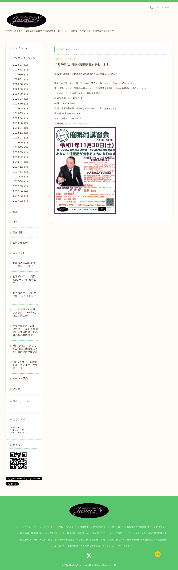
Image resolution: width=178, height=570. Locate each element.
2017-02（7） (21, 200)
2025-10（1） (21, 74)
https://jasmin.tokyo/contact (77, 123)
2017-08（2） (21, 181)
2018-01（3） (21, 162)
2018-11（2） (21, 132)
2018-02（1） (21, 157)
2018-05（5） (21, 147)
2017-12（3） (21, 166)
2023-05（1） (21, 89)
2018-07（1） (21, 137)
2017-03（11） (22, 196)
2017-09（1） (21, 176)
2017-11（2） (21, 171)
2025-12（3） (21, 69)
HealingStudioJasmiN (80, 565)
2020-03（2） (21, 98)
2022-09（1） (21, 93)
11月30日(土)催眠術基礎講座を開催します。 (83, 64)
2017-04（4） (21, 191)
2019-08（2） (21, 108)
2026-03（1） (21, 64)
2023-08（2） (21, 84)
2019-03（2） (21, 123)
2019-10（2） (21, 103)
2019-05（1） (21, 113)
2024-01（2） (21, 79)
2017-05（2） (21, 186)
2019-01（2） (21, 127)
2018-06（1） (21, 142)
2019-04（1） (21, 118)
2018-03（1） (21, 152)
